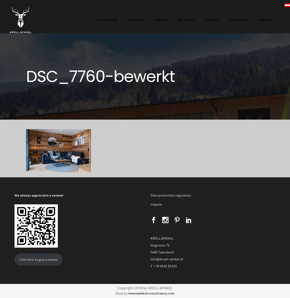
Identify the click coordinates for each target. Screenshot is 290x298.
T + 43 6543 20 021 (164, 266)
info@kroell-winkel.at (167, 259)
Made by (145, 293)
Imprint (156, 204)
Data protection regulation (171, 195)
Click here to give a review (38, 259)
